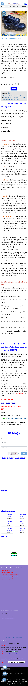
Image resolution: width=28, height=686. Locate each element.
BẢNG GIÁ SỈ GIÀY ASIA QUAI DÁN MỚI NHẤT (23, 522)
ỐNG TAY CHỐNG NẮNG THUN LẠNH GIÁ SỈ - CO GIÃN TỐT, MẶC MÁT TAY (23, 529)
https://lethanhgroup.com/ (17, 418)
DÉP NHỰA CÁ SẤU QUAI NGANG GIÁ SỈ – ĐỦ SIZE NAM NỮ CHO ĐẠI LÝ (23, 515)
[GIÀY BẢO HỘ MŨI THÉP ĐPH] (14, 4)
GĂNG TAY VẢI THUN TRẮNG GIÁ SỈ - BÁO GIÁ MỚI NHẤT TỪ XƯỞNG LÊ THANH (10, 529)
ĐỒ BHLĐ (10, 6)
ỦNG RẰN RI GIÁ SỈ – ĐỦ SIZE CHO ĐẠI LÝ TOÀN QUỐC (10, 515)
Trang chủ (3, 6)
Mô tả (14, 89)
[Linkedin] (12, 84)
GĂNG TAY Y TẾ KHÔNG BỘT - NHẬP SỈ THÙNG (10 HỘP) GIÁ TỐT (10, 522)
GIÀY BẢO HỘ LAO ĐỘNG (20, 6)
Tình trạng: (4, 77)
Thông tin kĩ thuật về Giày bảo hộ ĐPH (12, 95)
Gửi (24, 453)
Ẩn (8, 93)
